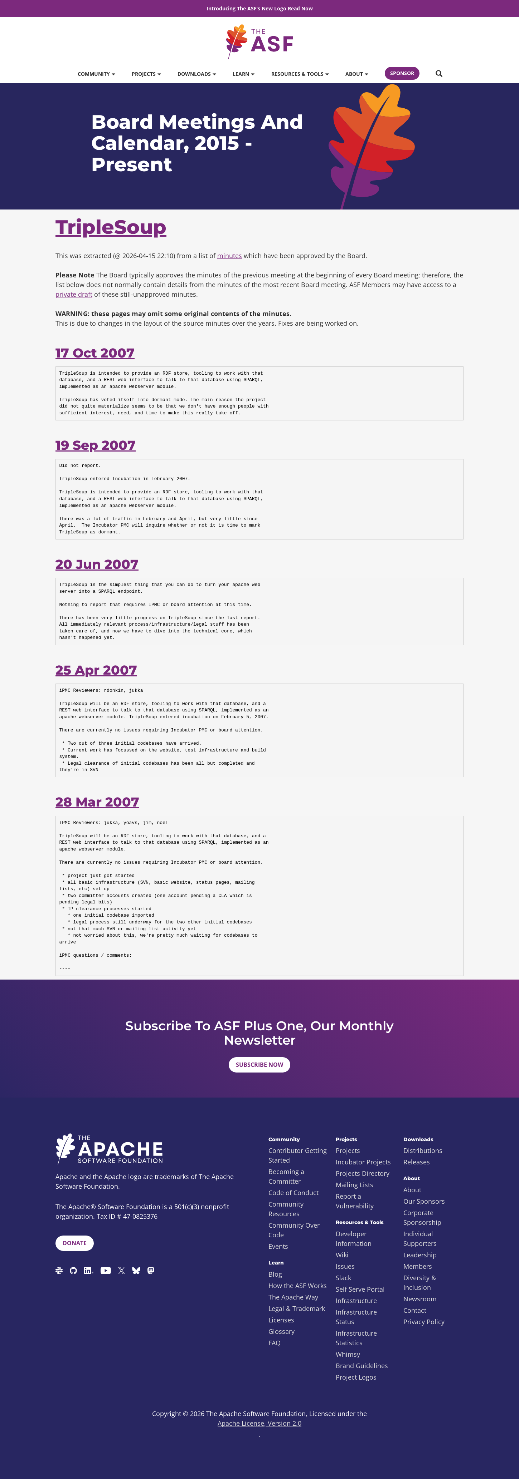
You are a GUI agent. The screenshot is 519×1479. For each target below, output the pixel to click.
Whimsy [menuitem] (348, 1354)
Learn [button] (243, 73)
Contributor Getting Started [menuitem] (297, 1155)
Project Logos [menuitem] (356, 1377)
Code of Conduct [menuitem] (293, 1192)
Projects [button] (146, 73)
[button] (438, 74)
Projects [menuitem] (348, 1150)
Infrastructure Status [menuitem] (356, 1317)
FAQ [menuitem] (274, 1343)
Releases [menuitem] (416, 1162)
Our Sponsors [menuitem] (424, 1201)
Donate (75, 1243)
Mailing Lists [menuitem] (354, 1184)
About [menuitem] (412, 1189)
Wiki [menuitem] (342, 1255)
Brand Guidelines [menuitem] (362, 1365)
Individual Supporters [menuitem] (420, 1238)
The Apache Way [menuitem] (293, 1297)
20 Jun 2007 (97, 564)
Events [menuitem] (278, 1246)
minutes (229, 255)
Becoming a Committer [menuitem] (286, 1176)
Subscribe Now (259, 1065)
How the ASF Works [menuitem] (297, 1285)
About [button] (356, 73)
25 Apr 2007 (96, 670)
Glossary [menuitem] (281, 1331)
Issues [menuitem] (345, 1266)
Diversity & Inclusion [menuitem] (419, 1282)
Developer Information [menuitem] (354, 1238)
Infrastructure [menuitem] (356, 1300)
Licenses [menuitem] (281, 1320)
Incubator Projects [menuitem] (363, 1162)
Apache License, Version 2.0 (259, 1423)
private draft (73, 294)
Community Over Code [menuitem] (294, 1230)
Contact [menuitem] (414, 1310)
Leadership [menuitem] (420, 1255)
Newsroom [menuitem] (420, 1299)
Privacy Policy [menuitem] (424, 1321)
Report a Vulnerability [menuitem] (355, 1201)
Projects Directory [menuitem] (362, 1173)
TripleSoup (110, 227)
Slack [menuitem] (343, 1277)
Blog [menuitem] (275, 1274)
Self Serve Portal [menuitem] (360, 1289)
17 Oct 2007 (95, 353)
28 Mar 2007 (97, 802)
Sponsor (402, 73)
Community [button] (96, 73)
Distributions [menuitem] (422, 1150)
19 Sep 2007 (95, 445)
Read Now (300, 8)
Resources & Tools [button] (300, 73)
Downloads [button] (197, 73)
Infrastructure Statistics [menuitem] (356, 1338)
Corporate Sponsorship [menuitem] (422, 1217)
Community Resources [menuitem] (286, 1209)
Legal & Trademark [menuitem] (296, 1308)
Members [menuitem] (417, 1266)
